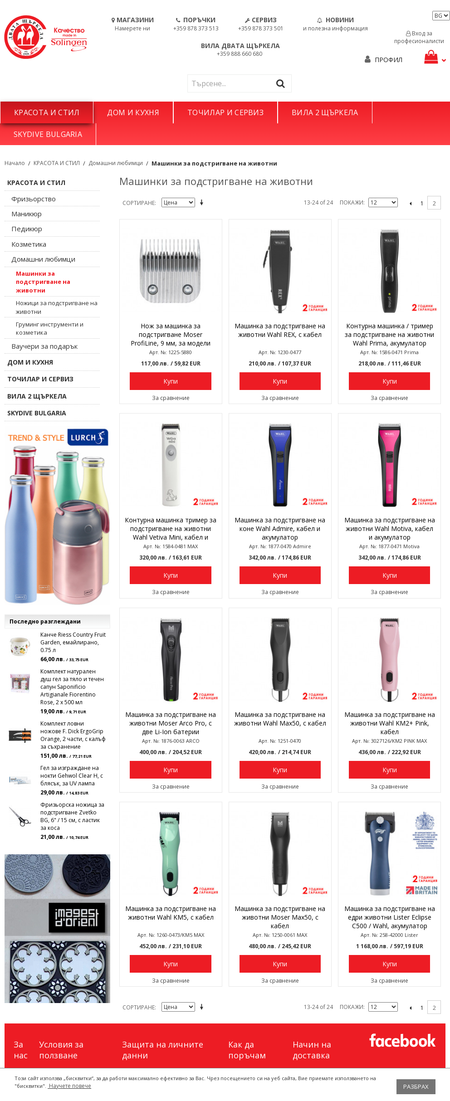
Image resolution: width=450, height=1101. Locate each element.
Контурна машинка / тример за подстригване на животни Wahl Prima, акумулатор (389, 334)
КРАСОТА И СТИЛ (46, 112)
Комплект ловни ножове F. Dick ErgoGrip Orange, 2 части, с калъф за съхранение (73, 735)
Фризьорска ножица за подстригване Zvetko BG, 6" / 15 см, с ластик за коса (72, 816)
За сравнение (171, 398)
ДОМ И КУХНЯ (133, 112)
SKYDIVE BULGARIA (48, 134)
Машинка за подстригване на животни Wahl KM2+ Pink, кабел (389, 723)
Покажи (351, 202)
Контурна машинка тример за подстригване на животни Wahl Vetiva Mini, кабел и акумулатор (170, 529)
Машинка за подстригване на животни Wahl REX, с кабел (280, 330)
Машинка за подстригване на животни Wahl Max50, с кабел (280, 718)
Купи (170, 381)
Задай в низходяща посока (203, 203)
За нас (21, 1050)
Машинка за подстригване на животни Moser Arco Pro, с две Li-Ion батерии (170, 723)
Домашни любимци (115, 163)
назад (410, 203)
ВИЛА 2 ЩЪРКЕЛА (325, 112)
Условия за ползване (61, 1050)
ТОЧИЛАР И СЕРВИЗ (225, 112)
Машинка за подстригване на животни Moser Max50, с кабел (280, 917)
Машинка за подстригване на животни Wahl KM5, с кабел (170, 912)
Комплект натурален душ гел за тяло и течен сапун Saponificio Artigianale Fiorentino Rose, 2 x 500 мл (72, 686)
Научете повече (69, 1086)
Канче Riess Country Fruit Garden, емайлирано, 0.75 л (73, 642)
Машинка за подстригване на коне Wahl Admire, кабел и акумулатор (280, 528)
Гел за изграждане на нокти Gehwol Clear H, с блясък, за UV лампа (71, 775)
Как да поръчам (247, 1050)
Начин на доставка (312, 1050)
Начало (15, 163)
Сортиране (138, 203)
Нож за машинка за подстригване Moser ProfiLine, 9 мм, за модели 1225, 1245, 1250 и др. (170, 335)
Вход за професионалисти (419, 37)
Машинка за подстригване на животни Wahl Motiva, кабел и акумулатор (389, 528)
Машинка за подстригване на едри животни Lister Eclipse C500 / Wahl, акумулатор (389, 917)
